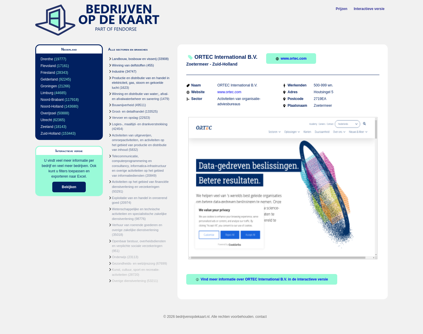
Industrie (118, 71)
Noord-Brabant (52, 100)
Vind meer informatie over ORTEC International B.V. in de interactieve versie (262, 279)
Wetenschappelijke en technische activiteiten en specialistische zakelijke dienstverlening (139, 214)
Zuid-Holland (51, 133)
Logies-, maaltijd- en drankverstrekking (139, 124)
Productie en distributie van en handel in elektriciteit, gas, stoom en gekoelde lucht (140, 82)
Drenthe (47, 59)
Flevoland (48, 66)
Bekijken (69, 187)
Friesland (48, 73)
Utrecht (46, 120)
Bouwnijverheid (123, 105)
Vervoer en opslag (125, 117)
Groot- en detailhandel (128, 111)
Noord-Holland (52, 106)
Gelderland (49, 79)
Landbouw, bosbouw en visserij (134, 59)
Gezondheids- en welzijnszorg (133, 263)
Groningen (49, 86)
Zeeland (47, 127)
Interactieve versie (369, 9)
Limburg (47, 93)
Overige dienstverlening (129, 281)
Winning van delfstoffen (128, 65)
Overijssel (48, 113)
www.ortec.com (291, 58)
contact (261, 317)
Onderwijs (119, 257)
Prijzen (341, 9)
